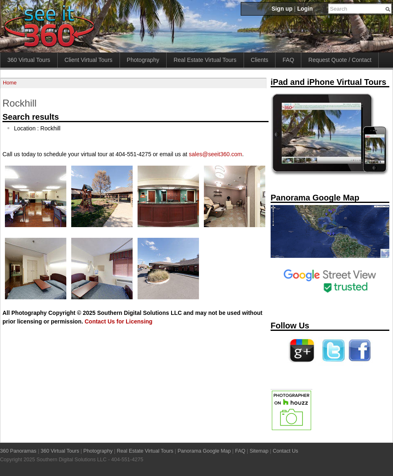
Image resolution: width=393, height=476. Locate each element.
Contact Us (285, 451)
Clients (260, 60)
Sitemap (259, 451)
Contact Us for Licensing (119, 321)
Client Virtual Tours (89, 60)
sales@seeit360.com (215, 154)
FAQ (288, 60)
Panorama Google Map (204, 451)
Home (10, 83)
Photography (143, 60)
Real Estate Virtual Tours (205, 60)
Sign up (281, 8)
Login (305, 8)
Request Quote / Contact (339, 60)
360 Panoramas (18, 451)
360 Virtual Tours (28, 60)
